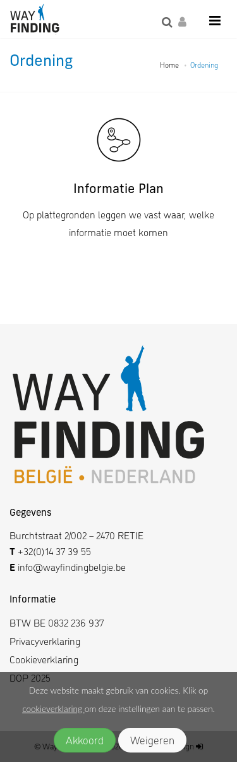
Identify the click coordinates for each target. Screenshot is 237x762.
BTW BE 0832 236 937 (56, 622)
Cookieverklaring (43, 659)
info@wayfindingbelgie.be (70, 566)
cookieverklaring (53, 709)
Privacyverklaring (44, 640)
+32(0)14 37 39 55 (54, 551)
